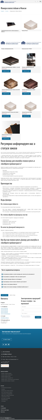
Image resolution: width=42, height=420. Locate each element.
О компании (3, 408)
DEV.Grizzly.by (12, 418)
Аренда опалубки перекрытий (6, 374)
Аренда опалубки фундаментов (7, 377)
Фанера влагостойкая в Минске (7, 390)
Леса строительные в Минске (6, 392)
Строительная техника (5, 396)
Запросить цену (6, 71)
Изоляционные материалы (6, 387)
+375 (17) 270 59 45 (4, 308)
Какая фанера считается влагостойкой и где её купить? (15, 281)
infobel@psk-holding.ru (5, 317)
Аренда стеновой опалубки (6, 373)
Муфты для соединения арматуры (7, 395)
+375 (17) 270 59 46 (4, 311)
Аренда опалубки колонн (6, 376)
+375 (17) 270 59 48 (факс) (5, 313)
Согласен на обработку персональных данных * (25, 316)
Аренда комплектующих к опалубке (7, 380)
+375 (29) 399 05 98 (4, 309)
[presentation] (29, 322)
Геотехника (3, 401)
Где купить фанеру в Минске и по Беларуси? (12, 279)
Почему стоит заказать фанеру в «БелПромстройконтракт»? (15, 286)
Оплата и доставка (5, 410)
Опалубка (3, 389)
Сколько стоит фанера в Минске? (10, 284)
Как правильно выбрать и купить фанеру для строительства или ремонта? (18, 274)
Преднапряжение (4, 399)
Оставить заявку (6, 339)
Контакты (3, 411)
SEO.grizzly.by (2, 418)
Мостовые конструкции (5, 398)
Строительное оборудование (6, 393)
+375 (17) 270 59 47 (4, 312)
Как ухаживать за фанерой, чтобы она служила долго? (14, 276)
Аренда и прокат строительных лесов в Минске (10, 379)
